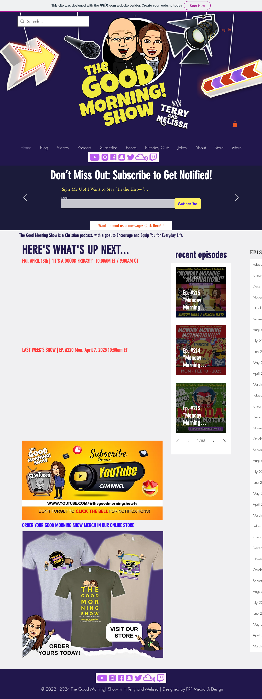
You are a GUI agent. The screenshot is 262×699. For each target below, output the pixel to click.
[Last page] (225, 441)
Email (64, 197)
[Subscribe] (188, 203)
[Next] (237, 198)
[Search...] (53, 21)
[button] (234, 124)
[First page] (177, 441)
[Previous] (25, 198)
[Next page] (213, 441)
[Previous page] (188, 441)
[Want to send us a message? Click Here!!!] (131, 225)
